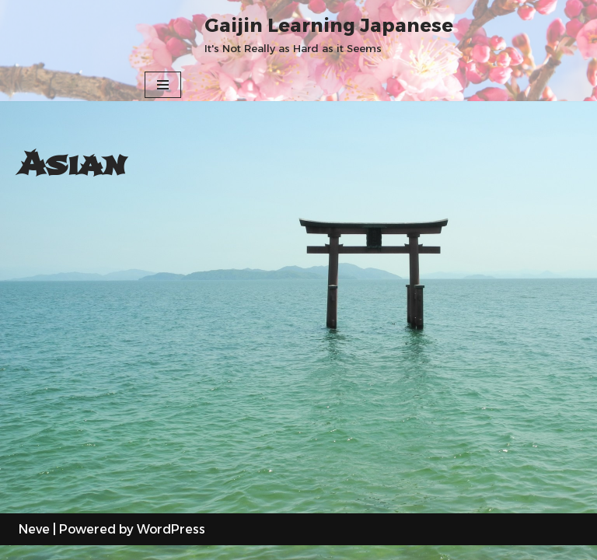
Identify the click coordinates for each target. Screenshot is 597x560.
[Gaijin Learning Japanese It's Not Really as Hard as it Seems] (328, 34)
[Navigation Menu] (163, 85)
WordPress (171, 543)
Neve (34, 543)
